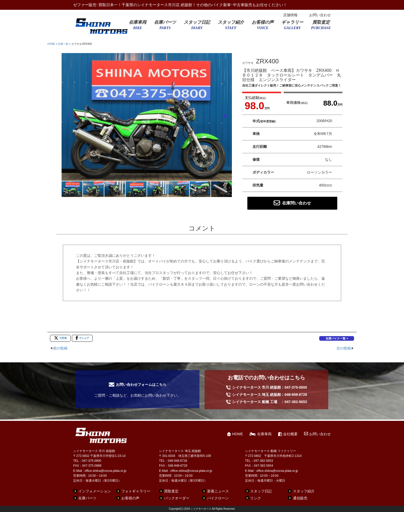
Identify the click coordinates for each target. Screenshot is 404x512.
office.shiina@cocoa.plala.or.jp (105, 471)
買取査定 (321, 26)
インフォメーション (94, 491)
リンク (255, 498)
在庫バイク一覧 (336, 338)
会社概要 (290, 434)
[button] (225, 116)
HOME (51, 43)
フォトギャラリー (135, 491)
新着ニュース (218, 491)
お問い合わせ (320, 15)
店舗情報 (290, 15)
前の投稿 (60, 348)
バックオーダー (176, 498)
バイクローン (218, 498)
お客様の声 (263, 26)
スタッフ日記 (197, 26)
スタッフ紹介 (231, 26)
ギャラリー (292, 26)
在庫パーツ (165, 26)
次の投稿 (343, 348)
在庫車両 (137, 26)
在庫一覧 (63, 43)
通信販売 (300, 498)
